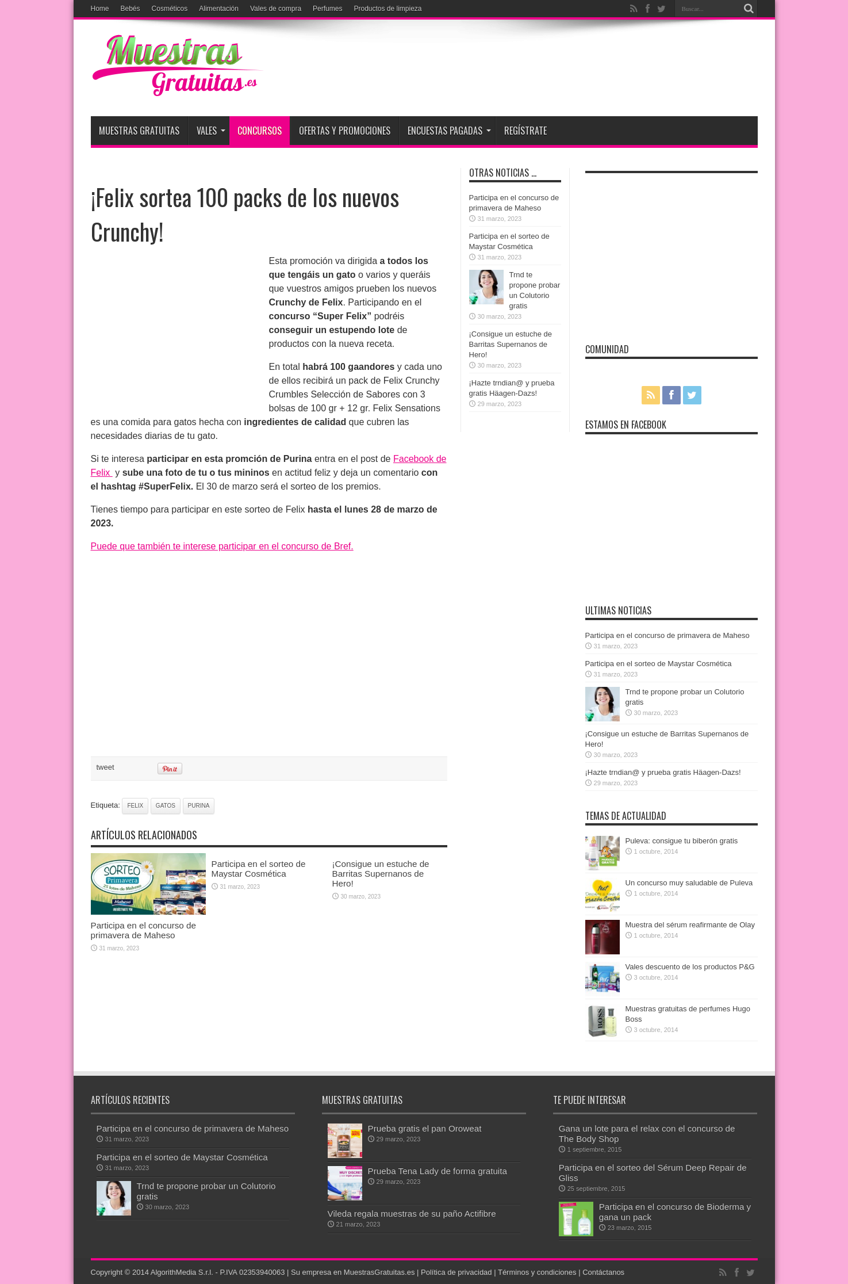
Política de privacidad (456, 1272)
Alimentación (219, 9)
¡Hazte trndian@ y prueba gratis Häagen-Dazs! (663, 772)
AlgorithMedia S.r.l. (182, 1272)
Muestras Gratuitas (139, 130)
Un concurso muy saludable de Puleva (689, 882)
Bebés (130, 9)
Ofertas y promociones (344, 130)
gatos (165, 806)
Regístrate (525, 130)
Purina (199, 806)
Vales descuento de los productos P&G (690, 966)
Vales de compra (275, 9)
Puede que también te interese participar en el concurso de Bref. (222, 546)
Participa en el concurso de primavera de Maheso (143, 930)
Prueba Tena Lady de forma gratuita (437, 1171)
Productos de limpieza (387, 9)
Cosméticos (170, 9)
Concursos (259, 130)
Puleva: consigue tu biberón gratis (682, 840)
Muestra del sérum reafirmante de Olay (690, 924)
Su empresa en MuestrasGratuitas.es (353, 1272)
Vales (211, 130)
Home (100, 9)
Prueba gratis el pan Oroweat (425, 1128)
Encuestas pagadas (449, 130)
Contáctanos (603, 1272)
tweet (105, 767)
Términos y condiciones (537, 1272)
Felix (135, 806)
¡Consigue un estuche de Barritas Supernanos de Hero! (380, 873)
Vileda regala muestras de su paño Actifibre (412, 1213)
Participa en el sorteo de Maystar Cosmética (259, 868)
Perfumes (327, 9)
